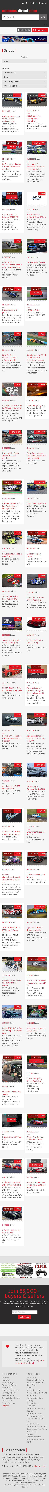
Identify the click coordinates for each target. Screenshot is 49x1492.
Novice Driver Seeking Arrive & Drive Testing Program (12, 738)
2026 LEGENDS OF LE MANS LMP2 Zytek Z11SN (11, 930)
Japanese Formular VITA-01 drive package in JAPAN (36, 738)
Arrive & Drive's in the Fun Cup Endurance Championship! (12, 506)
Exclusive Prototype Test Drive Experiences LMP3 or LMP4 (37, 455)
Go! (43, 17)
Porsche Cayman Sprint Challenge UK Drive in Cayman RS (35, 690)
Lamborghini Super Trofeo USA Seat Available (10, 455)
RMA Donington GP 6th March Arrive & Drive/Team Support (36, 357)
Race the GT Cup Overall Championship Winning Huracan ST (12, 264)
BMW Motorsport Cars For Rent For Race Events (11, 983)
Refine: (5, 69)
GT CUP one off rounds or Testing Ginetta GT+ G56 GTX (36, 1185)
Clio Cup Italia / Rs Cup (36, 262)
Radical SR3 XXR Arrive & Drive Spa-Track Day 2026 (12, 1030)
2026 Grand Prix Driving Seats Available (34, 118)
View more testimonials (29, 1361)
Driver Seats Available (36, 503)
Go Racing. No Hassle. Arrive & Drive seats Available (11, 166)
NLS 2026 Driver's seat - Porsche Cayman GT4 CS (36, 983)
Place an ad (39, 30)
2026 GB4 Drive (33, 310)
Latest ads (24, 30)
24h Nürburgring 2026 (36, 405)
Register (43, 3)
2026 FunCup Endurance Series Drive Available (9, 357)
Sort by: (24, 57)
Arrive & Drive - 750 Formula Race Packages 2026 (11, 119)
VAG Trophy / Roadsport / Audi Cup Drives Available (35, 166)
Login (32, 3)
